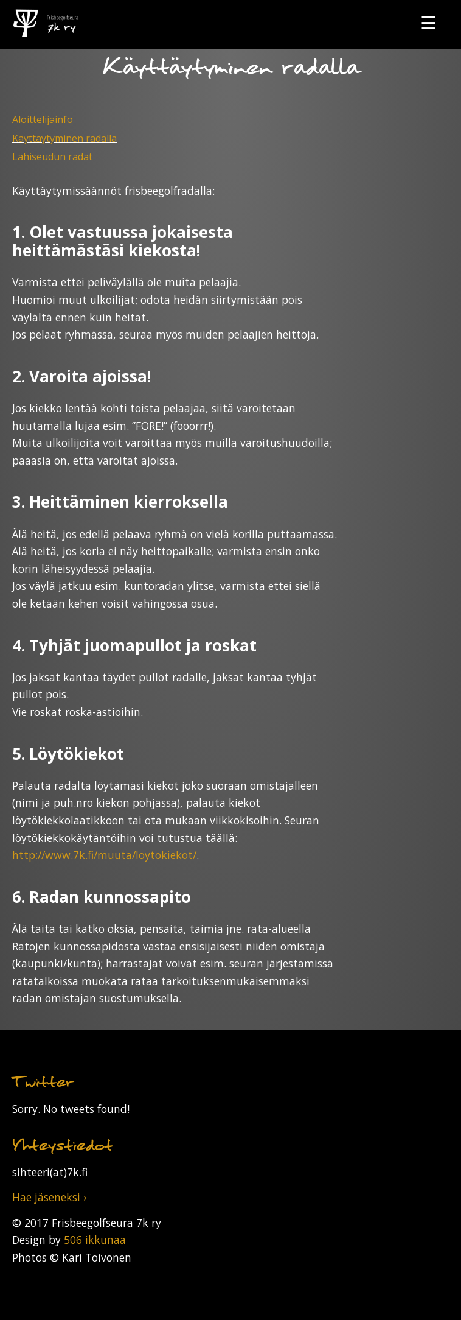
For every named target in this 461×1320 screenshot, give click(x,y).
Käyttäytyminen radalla (64, 138)
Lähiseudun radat (52, 156)
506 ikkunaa (95, 1239)
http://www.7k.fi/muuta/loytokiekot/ (104, 855)
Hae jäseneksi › (49, 1197)
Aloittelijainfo (42, 119)
